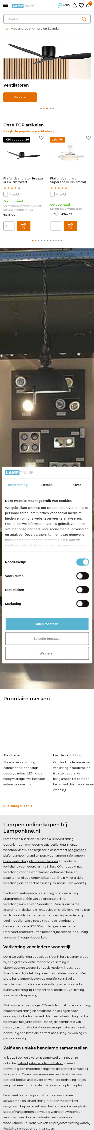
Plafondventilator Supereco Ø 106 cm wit (68, 180)
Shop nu (20, 97)
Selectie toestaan (47, 638)
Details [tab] (47, 484)
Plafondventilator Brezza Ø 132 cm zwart (23, 180)
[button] (41, 108)
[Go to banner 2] (47, 71)
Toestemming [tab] (17, 484)
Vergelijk (11, 194)
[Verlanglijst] (81, 5)
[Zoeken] (47, 19)
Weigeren (47, 653)
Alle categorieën (18, 806)
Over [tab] (77, 484)
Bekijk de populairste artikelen (29, 131)
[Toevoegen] (23, 226)
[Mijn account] (74, 5)
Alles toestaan (47, 624)
